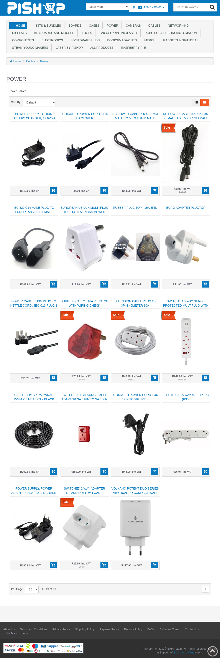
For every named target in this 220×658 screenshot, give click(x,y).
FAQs (150, 629)
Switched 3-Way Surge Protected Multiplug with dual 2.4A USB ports (186, 305)
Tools (86, 33)
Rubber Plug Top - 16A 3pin (135, 207)
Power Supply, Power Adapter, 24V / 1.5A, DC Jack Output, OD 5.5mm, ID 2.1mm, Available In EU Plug (33, 495)
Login (25, 633)
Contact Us (192, 629)
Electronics (51, 40)
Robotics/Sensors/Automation (170, 33)
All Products (101, 47)
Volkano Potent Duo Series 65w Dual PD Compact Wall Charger (135, 493)
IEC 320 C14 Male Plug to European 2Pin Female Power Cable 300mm (33, 212)
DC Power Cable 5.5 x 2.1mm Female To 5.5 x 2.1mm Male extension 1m (186, 118)
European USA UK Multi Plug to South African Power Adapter (84, 212)
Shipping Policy (84, 629)
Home (20, 25)
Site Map (10, 633)
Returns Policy (133, 629)
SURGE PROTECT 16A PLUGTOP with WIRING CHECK (84, 303)
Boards (74, 25)
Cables (153, 25)
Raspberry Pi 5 (132, 47)
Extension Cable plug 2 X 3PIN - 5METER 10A (135, 303)
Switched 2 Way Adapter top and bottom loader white (84, 493)
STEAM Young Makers (29, 47)
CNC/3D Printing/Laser (117, 33)
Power (111, 25)
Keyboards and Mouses (53, 33)
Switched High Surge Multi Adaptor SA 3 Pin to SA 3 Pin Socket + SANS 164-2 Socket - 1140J (84, 401)
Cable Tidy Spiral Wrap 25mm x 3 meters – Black (33, 397)
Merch (149, 40)
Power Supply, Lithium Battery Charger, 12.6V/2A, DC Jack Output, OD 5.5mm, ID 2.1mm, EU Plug (33, 120)
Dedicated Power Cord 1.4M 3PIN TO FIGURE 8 (135, 397)
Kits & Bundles (47, 25)
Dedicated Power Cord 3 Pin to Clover (84, 116)
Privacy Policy (61, 629)
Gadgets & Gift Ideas (180, 40)
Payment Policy (109, 629)
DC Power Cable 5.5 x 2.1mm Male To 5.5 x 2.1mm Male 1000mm (135, 118)
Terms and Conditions (33, 629)
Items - (148, 7)
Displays (18, 33)
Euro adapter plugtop (185, 207)
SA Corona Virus (183, 652)
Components (22, 40)
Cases (93, 25)
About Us (9, 629)
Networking (177, 25)
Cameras (132, 25)
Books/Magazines (121, 40)
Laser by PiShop (68, 47)
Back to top (212, 651)
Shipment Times (169, 629)
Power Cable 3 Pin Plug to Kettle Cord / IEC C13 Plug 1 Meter (33, 305)
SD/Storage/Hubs (84, 40)
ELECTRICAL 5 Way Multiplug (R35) (186, 397)
